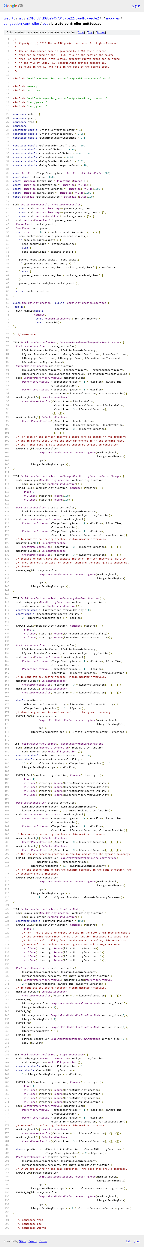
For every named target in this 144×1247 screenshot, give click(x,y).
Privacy (32, 1241)
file (81, 32)
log (90, 32)
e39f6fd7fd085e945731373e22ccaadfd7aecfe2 (62, 18)
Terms (43, 1241)
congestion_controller (21, 23)
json (137, 1241)
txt (128, 1241)
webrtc (9, 18)
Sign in (136, 6)
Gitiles (22, 1241)
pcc (45, 23)
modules (113, 18)
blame (101, 32)
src (20, 18)
